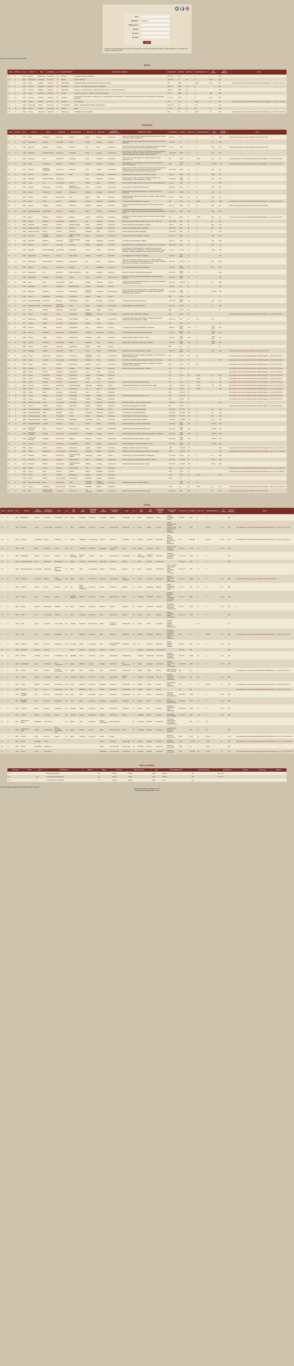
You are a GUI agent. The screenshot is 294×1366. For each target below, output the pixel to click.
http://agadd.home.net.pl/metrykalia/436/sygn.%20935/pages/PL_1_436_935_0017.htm (256, 395)
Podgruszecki (112, 174)
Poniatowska (112, 153)
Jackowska (59, 142)
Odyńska (111, 142)
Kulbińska (50, 86)
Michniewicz (92, 677)
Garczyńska (111, 364)
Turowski (59, 224)
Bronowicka (111, 137)
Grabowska (111, 423)
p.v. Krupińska (112, 314)
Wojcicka (91, 670)
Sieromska (111, 228)
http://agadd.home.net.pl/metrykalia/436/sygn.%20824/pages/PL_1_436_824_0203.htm (256, 217)
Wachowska (60, 419)
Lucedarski (59, 491)
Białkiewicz (159, 644)
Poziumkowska (60, 478)
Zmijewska (50, 97)
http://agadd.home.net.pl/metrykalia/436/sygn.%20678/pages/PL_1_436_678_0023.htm (263, 684)
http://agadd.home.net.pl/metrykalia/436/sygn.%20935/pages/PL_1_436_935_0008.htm (256, 389)
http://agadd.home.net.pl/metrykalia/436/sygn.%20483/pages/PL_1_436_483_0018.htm (263, 634)
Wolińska (159, 587)
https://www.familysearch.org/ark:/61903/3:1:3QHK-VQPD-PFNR (256, 579)
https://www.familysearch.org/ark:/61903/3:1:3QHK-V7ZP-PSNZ (248, 491)
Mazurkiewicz (112, 491)
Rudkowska (159, 655)
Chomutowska (160, 650)
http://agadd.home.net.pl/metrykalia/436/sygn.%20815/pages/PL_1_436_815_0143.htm (256, 158)
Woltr (90, 689)
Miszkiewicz (59, 416)
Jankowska (111, 217)
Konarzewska (60, 282)
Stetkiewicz (59, 217)
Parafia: (135, 29)
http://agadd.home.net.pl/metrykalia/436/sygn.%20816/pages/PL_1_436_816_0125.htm (256, 163)
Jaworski (59, 471)
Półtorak (110, 282)
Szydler (46, 539)
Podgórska (59, 277)
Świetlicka (59, 147)
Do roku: (135, 37)
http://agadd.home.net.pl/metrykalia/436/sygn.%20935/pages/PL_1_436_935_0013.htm (256, 392)
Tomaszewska (93, 539)
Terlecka (91, 556)
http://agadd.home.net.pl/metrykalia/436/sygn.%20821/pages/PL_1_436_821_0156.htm (256, 201)
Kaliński (46, 579)
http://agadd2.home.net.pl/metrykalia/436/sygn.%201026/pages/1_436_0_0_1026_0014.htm (257, 448)
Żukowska (111, 178)
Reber (158, 548)
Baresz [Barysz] (113, 291)
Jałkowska (111, 368)
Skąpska (158, 614)
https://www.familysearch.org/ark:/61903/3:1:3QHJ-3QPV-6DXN (248, 205)
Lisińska (110, 327)
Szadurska (59, 372)
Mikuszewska (93, 561)
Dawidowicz (111, 158)
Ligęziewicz (59, 153)
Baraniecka (111, 250)
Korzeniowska (114, 556)
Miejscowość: (133, 25)
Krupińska (59, 395)
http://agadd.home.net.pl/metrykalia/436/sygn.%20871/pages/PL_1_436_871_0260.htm (263, 539)
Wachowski (47, 664)
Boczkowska (113, 701)
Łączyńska (113, 587)
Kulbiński (50, 90)
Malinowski (59, 428)
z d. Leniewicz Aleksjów (114, 548)
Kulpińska (59, 163)
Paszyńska (111, 240)
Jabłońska (113, 634)
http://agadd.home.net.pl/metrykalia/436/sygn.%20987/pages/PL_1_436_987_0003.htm (256, 406)
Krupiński (59, 375)
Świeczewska (93, 623)
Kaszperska (111, 231)
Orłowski (58, 368)
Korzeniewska (112, 356)
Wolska (110, 409)
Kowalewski (59, 267)
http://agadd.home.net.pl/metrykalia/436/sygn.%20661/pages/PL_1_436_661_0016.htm (256, 314)
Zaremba (46, 556)
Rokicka (110, 433)
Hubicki (58, 201)
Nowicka (158, 527)
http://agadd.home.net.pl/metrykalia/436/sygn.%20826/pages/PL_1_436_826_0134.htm (263, 527)
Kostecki (58, 468)
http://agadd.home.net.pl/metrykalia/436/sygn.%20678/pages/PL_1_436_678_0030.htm (259, 112)
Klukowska (50, 76)
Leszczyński (60, 291)
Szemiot (58, 255)
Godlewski (47, 634)
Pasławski (59, 319)
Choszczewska (112, 277)
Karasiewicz (111, 402)
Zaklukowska (60, 332)
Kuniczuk (50, 101)
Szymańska (111, 267)
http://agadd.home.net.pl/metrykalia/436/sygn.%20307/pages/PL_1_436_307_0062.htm (259, 101)
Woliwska (159, 634)
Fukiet (58, 314)
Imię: (136, 17)
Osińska (110, 296)
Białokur (110, 385)
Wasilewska (111, 147)
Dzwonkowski (60, 197)
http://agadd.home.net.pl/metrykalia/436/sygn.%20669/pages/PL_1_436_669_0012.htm (256, 364)
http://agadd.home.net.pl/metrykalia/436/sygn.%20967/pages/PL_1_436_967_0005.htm (256, 399)
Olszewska (59, 245)
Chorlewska (92, 644)
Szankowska (60, 250)
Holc (57, 389)
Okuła (45, 587)
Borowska (59, 300)
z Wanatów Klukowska (113, 623)
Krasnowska (112, 235)
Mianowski (59, 272)
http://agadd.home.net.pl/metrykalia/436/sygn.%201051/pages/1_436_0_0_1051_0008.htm (257, 471)
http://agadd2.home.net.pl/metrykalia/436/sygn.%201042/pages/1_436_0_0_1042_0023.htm (257, 468)
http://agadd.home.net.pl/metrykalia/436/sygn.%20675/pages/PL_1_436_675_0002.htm (256, 372)
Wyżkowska (59, 178)
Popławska (111, 416)
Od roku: (135, 33)
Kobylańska (111, 201)
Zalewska (59, 412)
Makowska (111, 272)
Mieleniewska (112, 305)
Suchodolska (60, 360)
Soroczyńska (112, 319)
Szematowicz (60, 402)
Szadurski (59, 382)
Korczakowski (60, 183)
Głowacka (59, 423)
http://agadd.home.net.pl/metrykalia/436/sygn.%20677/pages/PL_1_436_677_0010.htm (256, 382)
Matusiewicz (60, 385)
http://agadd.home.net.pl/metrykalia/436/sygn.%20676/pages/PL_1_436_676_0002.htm (256, 378)
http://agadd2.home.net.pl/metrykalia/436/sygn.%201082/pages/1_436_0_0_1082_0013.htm (257, 486)
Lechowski (47, 517)
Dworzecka (113, 694)
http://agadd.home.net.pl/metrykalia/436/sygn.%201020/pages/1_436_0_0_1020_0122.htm (257, 385)
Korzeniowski (48, 614)
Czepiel (91, 664)
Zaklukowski (60, 433)
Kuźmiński (47, 623)
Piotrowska (111, 197)
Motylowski (47, 548)
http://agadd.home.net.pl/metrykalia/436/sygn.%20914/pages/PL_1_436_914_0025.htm (263, 689)
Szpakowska (112, 438)
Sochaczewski (48, 527)
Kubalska (111, 286)
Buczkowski (59, 174)
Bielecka (112, 517)
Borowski (46, 694)
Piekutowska (112, 187)
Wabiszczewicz (114, 597)
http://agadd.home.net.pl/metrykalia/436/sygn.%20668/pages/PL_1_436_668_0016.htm (263, 670)
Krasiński (59, 231)
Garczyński (59, 356)
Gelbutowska (93, 579)
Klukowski (59, 211)
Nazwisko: (134, 21)
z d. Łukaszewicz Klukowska (115, 644)
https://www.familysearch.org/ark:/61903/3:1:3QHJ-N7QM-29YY (248, 137)
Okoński (58, 228)
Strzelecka (111, 360)
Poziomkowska (60, 451)
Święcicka (111, 332)
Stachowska (60, 482)
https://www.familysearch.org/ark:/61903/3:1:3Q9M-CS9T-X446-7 (249, 351)
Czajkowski (47, 569)
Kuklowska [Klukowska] (59, 305)
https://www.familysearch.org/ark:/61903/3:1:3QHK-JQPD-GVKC (249, 147)
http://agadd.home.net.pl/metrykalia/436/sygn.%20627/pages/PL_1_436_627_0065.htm (256, 368)
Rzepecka (159, 606)
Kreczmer (47, 644)
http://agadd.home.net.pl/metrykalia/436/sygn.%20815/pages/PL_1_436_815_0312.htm (259, 83)
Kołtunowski (47, 606)
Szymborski (59, 351)
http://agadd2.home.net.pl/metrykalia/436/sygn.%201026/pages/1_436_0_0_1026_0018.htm (257, 451)
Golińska (111, 342)
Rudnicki (58, 364)
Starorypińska (93, 569)
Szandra (112, 606)
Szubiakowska (114, 527)
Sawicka (158, 597)
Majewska (111, 261)
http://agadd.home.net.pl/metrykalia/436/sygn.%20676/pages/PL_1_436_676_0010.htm (256, 375)
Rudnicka (59, 337)
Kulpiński (59, 192)
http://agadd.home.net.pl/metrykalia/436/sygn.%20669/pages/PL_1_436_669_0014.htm (256, 360)
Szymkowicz (60, 443)
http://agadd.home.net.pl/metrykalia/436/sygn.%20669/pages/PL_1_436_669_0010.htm (256, 356)
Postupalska (60, 221)
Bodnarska (92, 655)
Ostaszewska (112, 351)
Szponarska (113, 614)
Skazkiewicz (60, 158)
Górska (158, 517)
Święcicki (59, 327)
